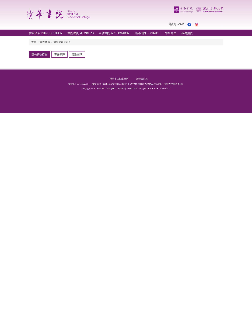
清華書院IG (142, 282)
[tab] (39, 54)
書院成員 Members (81, 33)
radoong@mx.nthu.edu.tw (109, 232)
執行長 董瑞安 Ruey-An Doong (51, 199)
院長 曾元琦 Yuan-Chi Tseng (49, 67)
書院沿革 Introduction (45, 33)
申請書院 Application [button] (114, 33)
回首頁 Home (176, 24)
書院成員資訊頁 (62, 42)
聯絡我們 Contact (147, 33)
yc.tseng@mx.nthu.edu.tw (109, 114)
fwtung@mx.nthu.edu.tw (108, 174)
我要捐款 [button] (187, 33)
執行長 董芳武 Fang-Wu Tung (50, 133)
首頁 (33, 42)
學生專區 (170, 33)
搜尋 (222, 24)
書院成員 (45, 42)
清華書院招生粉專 (119, 282)
